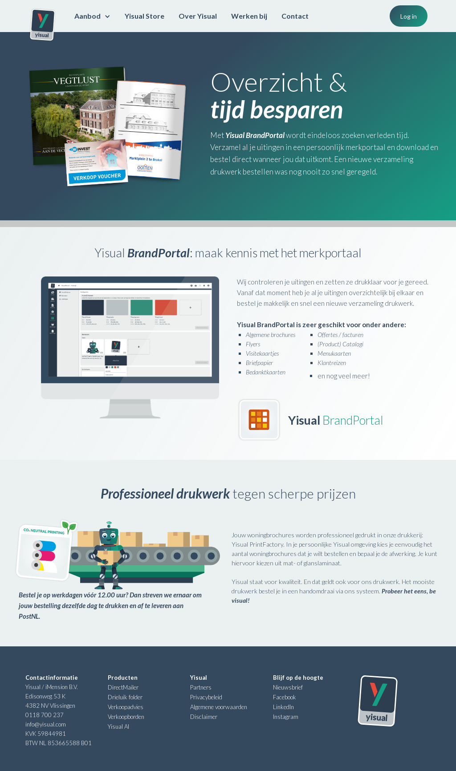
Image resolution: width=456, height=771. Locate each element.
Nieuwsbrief (288, 687)
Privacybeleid (206, 697)
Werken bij (249, 16)
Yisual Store (144, 16)
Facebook (284, 697)
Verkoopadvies (125, 706)
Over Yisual (198, 16)
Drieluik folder (125, 697)
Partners (201, 687)
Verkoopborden (126, 716)
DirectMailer (123, 687)
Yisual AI (118, 726)
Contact (295, 16)
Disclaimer (203, 716)
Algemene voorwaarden (218, 706)
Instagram (285, 716)
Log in (408, 16)
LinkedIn (283, 706)
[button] (92, 16)
